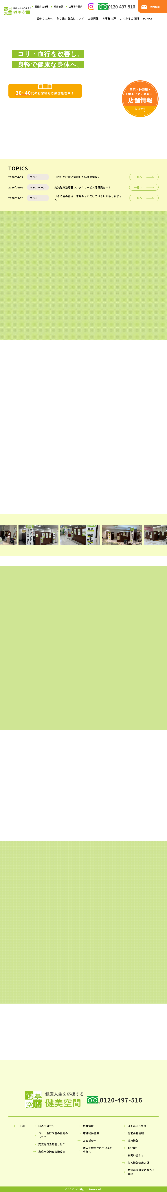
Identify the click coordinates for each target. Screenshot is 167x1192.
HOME (22, 1126)
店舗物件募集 (76, 6)
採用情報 (58, 6)
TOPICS (148, 18)
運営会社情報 (42, 6)
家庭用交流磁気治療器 (51, 1151)
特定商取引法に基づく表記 (141, 1171)
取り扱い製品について (70, 18)
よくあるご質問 (129, 18)
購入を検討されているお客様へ (98, 1149)
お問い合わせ (136, 1155)
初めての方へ (44, 18)
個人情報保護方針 (138, 1162)
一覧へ (138, 177)
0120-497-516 (121, 6)
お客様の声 (109, 18)
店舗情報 (93, 18)
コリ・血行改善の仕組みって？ (53, 1135)
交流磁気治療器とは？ (51, 1144)
